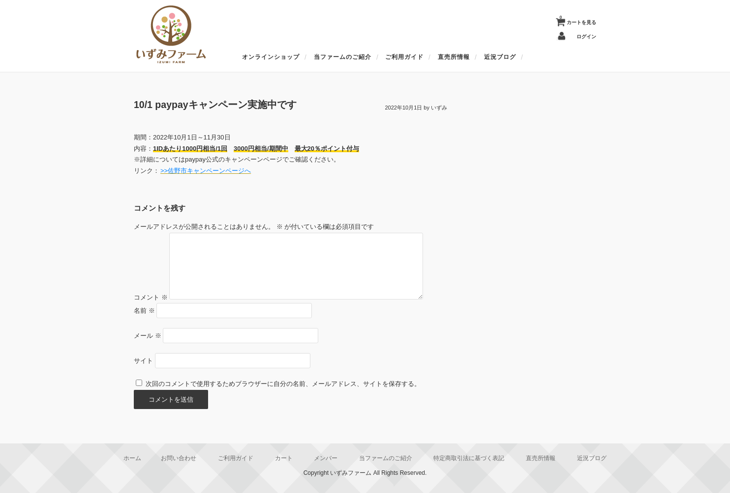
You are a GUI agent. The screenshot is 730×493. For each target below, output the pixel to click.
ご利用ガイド (404, 57)
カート (284, 458)
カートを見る (577, 20)
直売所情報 (454, 57)
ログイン (586, 36)
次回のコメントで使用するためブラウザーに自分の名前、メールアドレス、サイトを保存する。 (283, 383)
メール (147, 335)
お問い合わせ (178, 458)
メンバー (325, 458)
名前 (144, 310)
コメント (151, 297)
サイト (143, 360)
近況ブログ (500, 57)
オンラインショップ (271, 57)
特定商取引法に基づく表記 (468, 458)
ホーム (132, 458)
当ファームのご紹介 (342, 57)
